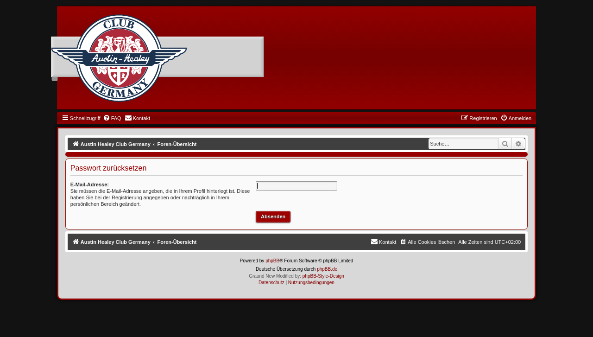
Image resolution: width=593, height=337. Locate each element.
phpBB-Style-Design (323, 276)
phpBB (272, 260)
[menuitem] (112, 118)
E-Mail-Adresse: (89, 184)
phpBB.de (327, 269)
